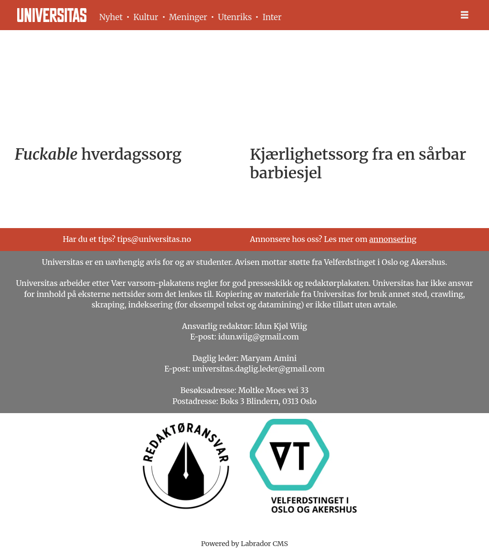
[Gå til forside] (51, 15)
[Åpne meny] (464, 15)
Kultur (145, 17)
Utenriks (235, 17)
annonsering (392, 239)
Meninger (188, 17)
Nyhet (111, 17)
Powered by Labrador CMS (244, 543)
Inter (272, 17)
